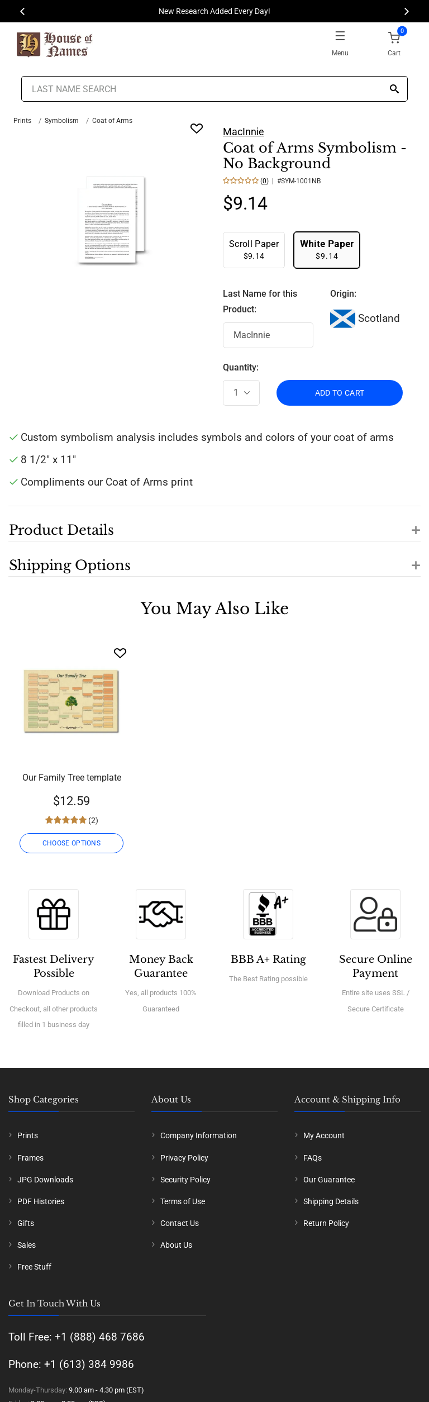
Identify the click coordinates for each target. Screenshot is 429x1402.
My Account (324, 1135)
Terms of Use (182, 1201)
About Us (176, 1245)
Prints (22, 121)
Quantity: (241, 367)
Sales (26, 1245)
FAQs (312, 1157)
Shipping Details (331, 1201)
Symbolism (62, 121)
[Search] (394, 90)
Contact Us (179, 1223)
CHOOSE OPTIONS (71, 843)
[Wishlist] (120, 653)
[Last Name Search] (214, 89)
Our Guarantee (329, 1179)
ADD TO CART (340, 392)
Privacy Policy (184, 1157)
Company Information (198, 1135)
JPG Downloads (45, 1179)
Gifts (25, 1223)
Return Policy (326, 1223)
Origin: (343, 293)
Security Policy (185, 1179)
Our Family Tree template (71, 777)
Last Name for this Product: (260, 301)
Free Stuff (34, 1266)
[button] (214, 523)
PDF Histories (40, 1201)
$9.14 (254, 249)
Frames (30, 1157)
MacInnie (243, 131)
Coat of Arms (112, 121)
